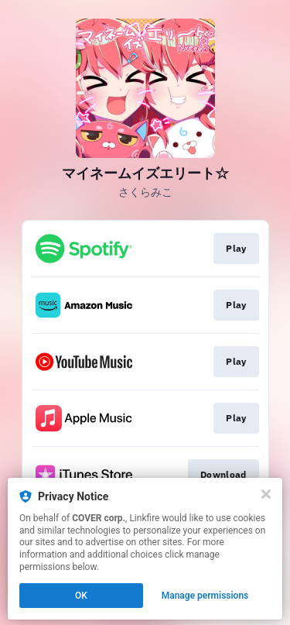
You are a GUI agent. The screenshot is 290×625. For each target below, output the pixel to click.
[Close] (266, 494)
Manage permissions (205, 595)
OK (81, 595)
